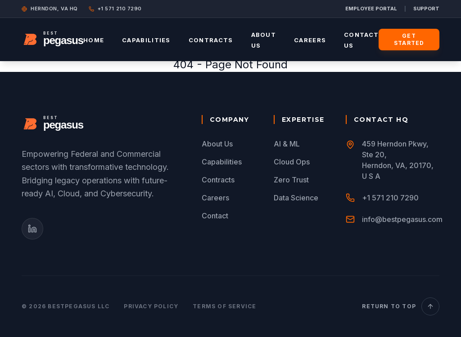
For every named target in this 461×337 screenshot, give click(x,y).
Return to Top (400, 306)
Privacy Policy (151, 306)
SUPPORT (426, 8)
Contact (215, 215)
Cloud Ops (292, 161)
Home (93, 40)
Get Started (409, 39)
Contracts (211, 40)
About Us (263, 40)
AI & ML (287, 143)
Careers (310, 40)
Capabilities (146, 40)
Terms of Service (224, 306)
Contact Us (361, 40)
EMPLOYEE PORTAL (371, 8)
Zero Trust (291, 179)
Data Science (296, 197)
